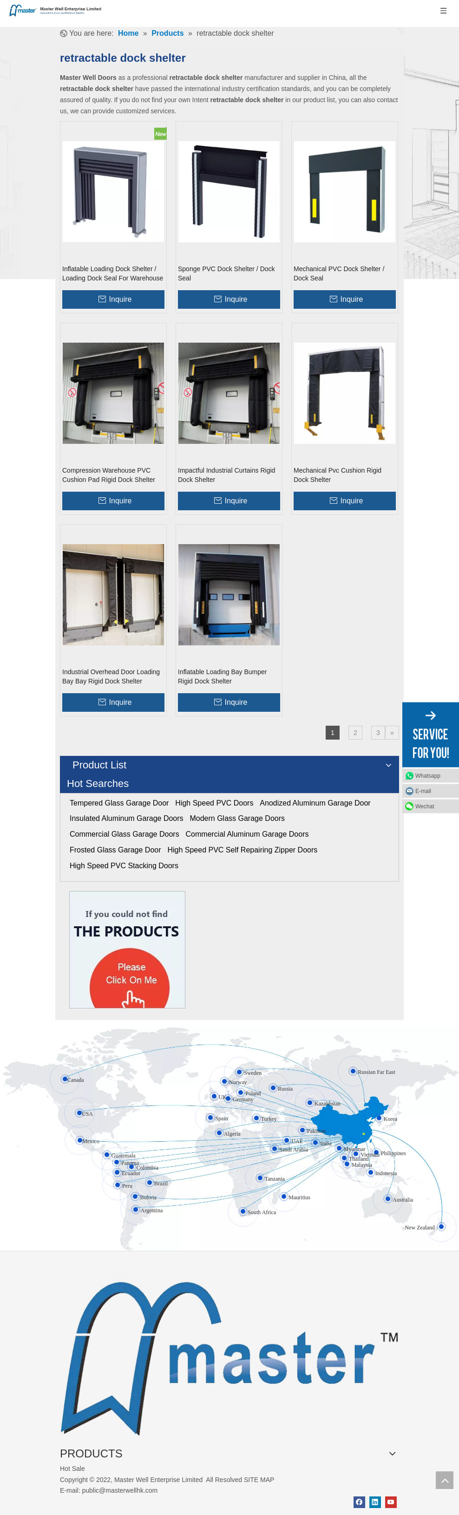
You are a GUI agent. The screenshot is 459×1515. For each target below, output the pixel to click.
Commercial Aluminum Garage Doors (247, 834)
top (444, 1480)
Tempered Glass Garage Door (119, 803)
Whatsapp (427, 775)
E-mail (423, 790)
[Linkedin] (375, 1502)
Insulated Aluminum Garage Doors (127, 818)
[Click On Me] (127, 949)
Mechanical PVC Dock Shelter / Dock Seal (339, 273)
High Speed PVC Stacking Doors (124, 866)
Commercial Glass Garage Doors (124, 834)
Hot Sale (72, 1468)
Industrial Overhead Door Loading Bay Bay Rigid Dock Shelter (111, 676)
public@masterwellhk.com (119, 1490)
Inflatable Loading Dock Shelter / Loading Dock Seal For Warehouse (112, 273)
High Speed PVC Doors (214, 803)
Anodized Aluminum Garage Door (315, 803)
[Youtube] (391, 1502)
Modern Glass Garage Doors (237, 818)
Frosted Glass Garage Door (115, 850)
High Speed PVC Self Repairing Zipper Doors (242, 850)
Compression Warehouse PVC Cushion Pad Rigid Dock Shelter (108, 475)
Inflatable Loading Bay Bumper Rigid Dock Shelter (222, 676)
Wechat (424, 806)
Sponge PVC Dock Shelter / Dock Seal (226, 273)
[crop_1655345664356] (229, 1353)
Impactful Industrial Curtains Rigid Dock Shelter (226, 475)
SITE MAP (259, 1479)
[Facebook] (359, 1502)
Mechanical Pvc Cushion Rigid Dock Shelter (337, 475)
